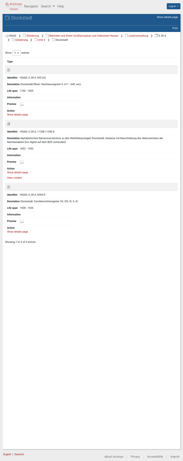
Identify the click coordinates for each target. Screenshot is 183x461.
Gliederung (85, 35)
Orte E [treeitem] (15, 55)
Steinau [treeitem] (18, 332)
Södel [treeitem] (17, 296)
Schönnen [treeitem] (20, 209)
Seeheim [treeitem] (19, 241)
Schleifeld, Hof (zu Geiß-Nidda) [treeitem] (32, 158)
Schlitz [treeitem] (18, 173)
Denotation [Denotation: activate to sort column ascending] (101, 61)
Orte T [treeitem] (15, 422)
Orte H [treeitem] (15, 67)
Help (60, 6)
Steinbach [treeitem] (20, 335)
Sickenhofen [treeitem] (21, 288)
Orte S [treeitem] (15, 106)
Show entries (71, 52)
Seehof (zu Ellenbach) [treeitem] (27, 245)
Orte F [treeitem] (15, 59)
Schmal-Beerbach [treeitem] (24, 181)
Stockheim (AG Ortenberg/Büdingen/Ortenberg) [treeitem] (30, 384)
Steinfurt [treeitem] (19, 347)
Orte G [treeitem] (15, 63)
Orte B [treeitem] (15, 43)
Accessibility (155, 456)
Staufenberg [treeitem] (21, 324)
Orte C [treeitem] (15, 47)
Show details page (167, 17)
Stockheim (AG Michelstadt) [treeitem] (30, 391)
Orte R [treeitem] (15, 102)
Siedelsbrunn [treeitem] (22, 292)
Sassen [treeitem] (18, 126)
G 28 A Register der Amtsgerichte (33, 25)
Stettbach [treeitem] (20, 355)
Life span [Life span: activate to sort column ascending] (130, 61)
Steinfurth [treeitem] (20, 351)
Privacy (135, 456)
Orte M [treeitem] (15, 83)
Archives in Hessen (18, 18)
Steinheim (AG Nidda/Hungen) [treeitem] (31, 359)
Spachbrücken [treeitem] (22, 304)
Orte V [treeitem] (15, 430)
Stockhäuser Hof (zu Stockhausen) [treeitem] (26, 368)
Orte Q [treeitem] (15, 98)
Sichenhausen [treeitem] (22, 280)
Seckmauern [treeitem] (21, 237)
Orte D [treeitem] (15, 51)
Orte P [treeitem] (15, 95)
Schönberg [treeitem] (20, 205)
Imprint (174, 456)
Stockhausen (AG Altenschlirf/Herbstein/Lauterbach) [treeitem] (32, 376)
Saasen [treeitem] (18, 110)
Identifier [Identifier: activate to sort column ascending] (79, 61)
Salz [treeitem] (17, 114)
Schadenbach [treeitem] (22, 134)
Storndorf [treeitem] (19, 398)
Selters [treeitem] (18, 272)
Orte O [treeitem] (15, 91)
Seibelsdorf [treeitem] (21, 252)
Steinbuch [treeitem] (20, 343)
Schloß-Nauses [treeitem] (23, 177)
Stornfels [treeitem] (19, 402)
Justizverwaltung (77, 39)
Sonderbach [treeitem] (21, 300)
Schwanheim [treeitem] (21, 225)
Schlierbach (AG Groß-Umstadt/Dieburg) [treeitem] (27, 167)
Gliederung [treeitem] (14, 35)
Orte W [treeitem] (15, 434)
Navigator (31, 6)
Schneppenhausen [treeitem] (25, 189)
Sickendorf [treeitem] (20, 284)
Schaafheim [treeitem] (21, 130)
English (7, 454)
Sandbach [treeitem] (20, 118)
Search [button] (46, 6)
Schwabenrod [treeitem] (22, 217)
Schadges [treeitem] (20, 138)
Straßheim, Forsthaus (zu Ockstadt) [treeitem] (28, 412)
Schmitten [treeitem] (20, 185)
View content (68, 146)
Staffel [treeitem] (18, 316)
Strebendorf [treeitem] (21, 418)
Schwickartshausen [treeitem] (25, 233)
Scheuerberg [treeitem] (21, 146)
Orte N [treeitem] (15, 87)
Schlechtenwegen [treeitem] (24, 154)
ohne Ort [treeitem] (16, 446)
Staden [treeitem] (18, 312)
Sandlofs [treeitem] (19, 122)
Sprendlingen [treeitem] (22, 308)
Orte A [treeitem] (15, 39)
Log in (172, 6)
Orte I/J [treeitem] (16, 71)
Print (175, 28)
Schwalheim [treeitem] (21, 221)
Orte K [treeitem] (15, 75)
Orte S (141, 39)
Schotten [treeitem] (19, 213)
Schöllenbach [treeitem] (22, 201)
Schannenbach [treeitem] (23, 142)
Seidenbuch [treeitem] (21, 260)
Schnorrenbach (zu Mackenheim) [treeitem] (25, 195)
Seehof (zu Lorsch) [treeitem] (25, 248)
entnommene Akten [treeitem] (22, 442)
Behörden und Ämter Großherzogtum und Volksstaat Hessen (136, 35)
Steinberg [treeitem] (20, 339)
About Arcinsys (113, 456)
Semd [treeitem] (17, 276)
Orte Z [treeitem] (15, 438)
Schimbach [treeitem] (20, 150)
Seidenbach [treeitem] (21, 256)
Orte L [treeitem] (15, 79)
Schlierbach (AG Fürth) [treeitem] (27, 162)
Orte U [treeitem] (15, 426)
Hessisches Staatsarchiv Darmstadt (31, 21)
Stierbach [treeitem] (19, 363)
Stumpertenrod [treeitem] (23, 406)
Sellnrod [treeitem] (19, 268)
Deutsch (19, 454)
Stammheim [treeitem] (21, 320)
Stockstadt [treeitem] (20, 395)
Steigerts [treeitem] (19, 328)
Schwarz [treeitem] (19, 229)
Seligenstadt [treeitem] (21, 264)
